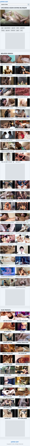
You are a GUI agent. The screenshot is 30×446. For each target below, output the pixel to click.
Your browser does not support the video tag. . (15, 18)
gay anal (7, 30)
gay (2, 28)
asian (18, 28)
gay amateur (7, 28)
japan (18, 30)
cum (21, 30)
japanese (22, 28)
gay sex (13, 28)
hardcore (13, 30)
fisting (3, 30)
